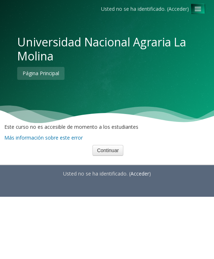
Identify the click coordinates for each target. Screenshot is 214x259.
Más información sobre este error (43, 137)
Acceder (177, 8)
